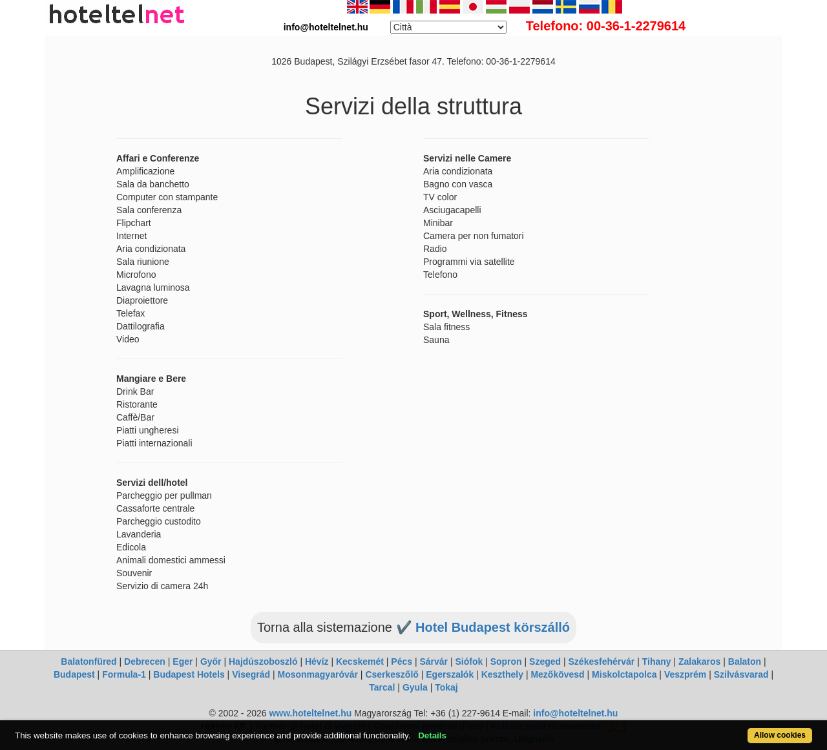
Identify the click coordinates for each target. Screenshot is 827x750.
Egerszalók (450, 674)
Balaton (744, 661)
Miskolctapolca (624, 674)
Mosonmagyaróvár (317, 674)
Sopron (506, 661)
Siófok (469, 661)
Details (432, 735)
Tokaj (446, 687)
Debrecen (144, 661)
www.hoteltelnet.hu (310, 713)
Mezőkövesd (557, 674)
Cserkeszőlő (391, 674)
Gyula (415, 687)
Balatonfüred (88, 661)
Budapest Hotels (188, 674)
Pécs (401, 661)
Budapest (74, 674)
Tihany (656, 661)
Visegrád (251, 674)
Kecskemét (360, 661)
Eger (183, 661)
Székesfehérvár (602, 661)
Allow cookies (780, 735)
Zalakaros (699, 661)
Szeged (545, 661)
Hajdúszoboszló (263, 661)
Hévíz (317, 661)
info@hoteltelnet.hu (575, 713)
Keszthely (502, 674)
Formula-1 (124, 674)
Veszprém (685, 674)
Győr (211, 661)
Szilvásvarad (741, 674)
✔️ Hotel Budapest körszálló (483, 627)
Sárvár (433, 661)
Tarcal (382, 687)
